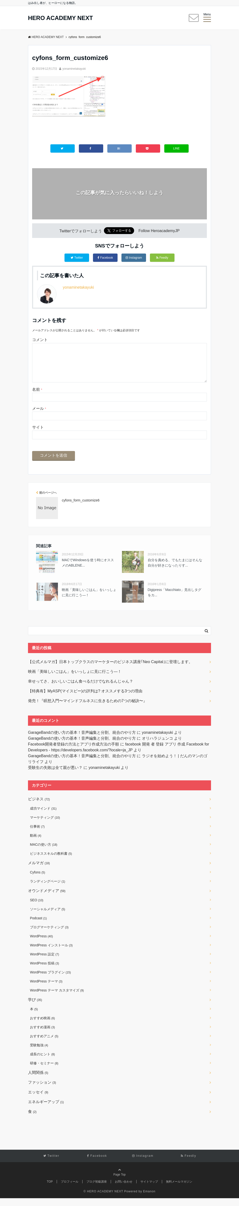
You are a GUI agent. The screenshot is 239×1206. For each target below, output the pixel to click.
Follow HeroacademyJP (159, 231)
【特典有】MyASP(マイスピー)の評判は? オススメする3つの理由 (85, 699)
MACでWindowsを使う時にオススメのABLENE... (88, 570)
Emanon (149, 1199)
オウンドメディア (46, 898)
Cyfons (37, 880)
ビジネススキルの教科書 (51, 861)
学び (35, 1007)
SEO (36, 908)
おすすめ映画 (42, 1026)
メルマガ (39, 871)
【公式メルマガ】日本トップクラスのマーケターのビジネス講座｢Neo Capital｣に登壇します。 (110, 669)
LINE (176, 148)
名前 (37, 397)
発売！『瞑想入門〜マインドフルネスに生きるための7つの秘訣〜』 (87, 708)
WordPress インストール (51, 953)
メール (39, 416)
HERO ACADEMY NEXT (60, 18)
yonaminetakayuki (74, 68)
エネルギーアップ (46, 1110)
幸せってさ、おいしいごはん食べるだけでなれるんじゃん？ (80, 689)
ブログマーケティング (49, 935)
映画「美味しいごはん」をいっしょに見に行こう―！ (89, 600)
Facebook (105, 257)
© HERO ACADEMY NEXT (103, 1199)
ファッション (42, 1090)
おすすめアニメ (44, 1044)
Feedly (162, 257)
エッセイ (38, 1100)
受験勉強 (39, 1053)
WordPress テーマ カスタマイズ (57, 998)
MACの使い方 (43, 852)
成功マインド (43, 816)
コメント (40, 340)
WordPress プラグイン (50, 980)
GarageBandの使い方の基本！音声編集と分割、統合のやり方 (82, 740)
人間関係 (38, 1080)
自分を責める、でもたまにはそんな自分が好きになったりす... (175, 570)
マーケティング (45, 825)
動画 (35, 843)
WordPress (41, 944)
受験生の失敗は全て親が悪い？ (55, 775)
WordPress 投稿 (44, 971)
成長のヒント (42, 1062)
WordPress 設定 (44, 962)
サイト (38, 435)
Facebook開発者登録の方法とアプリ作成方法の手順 (73, 752)
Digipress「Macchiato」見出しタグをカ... (174, 600)
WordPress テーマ (46, 989)
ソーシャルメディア (47, 917)
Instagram (134, 257)
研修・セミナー (44, 1071)
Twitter (77, 257)
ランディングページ (47, 889)
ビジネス (39, 807)
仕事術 (37, 834)
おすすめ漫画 (42, 1035)
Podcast (38, 926)
